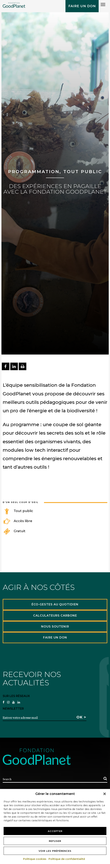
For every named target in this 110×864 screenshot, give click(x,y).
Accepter (55, 831)
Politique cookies (35, 859)
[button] (104, 794)
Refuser (55, 841)
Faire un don (82, 6)
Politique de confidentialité (67, 859)
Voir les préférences (55, 850)
